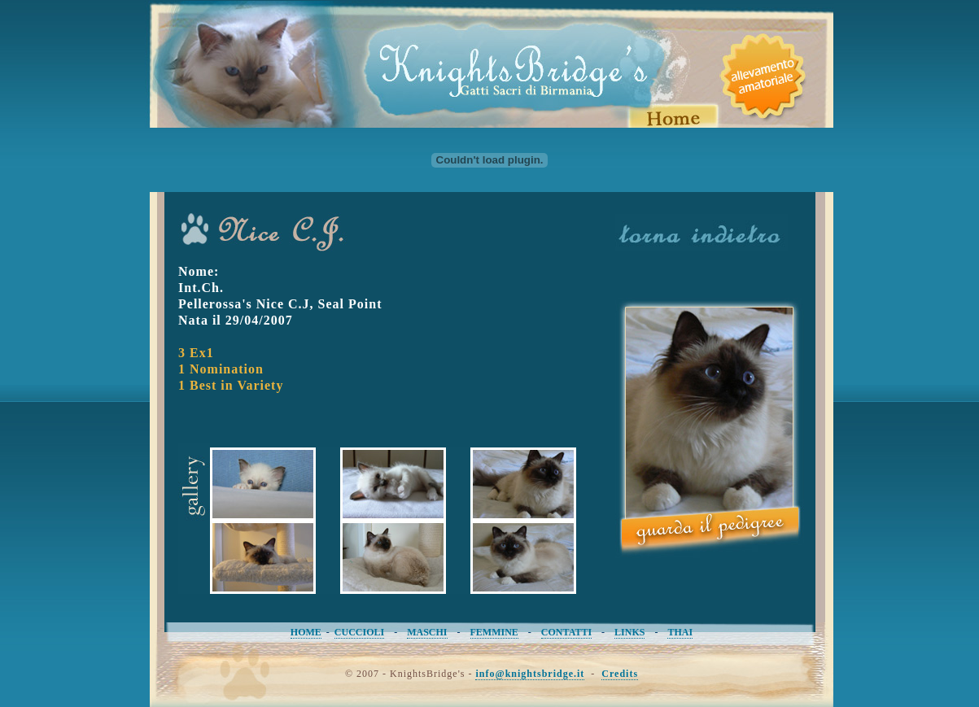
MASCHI (427, 632)
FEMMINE (494, 632)
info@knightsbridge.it (529, 673)
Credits (619, 673)
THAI (680, 632)
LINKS (629, 632)
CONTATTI (566, 632)
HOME (306, 632)
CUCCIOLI (359, 632)
